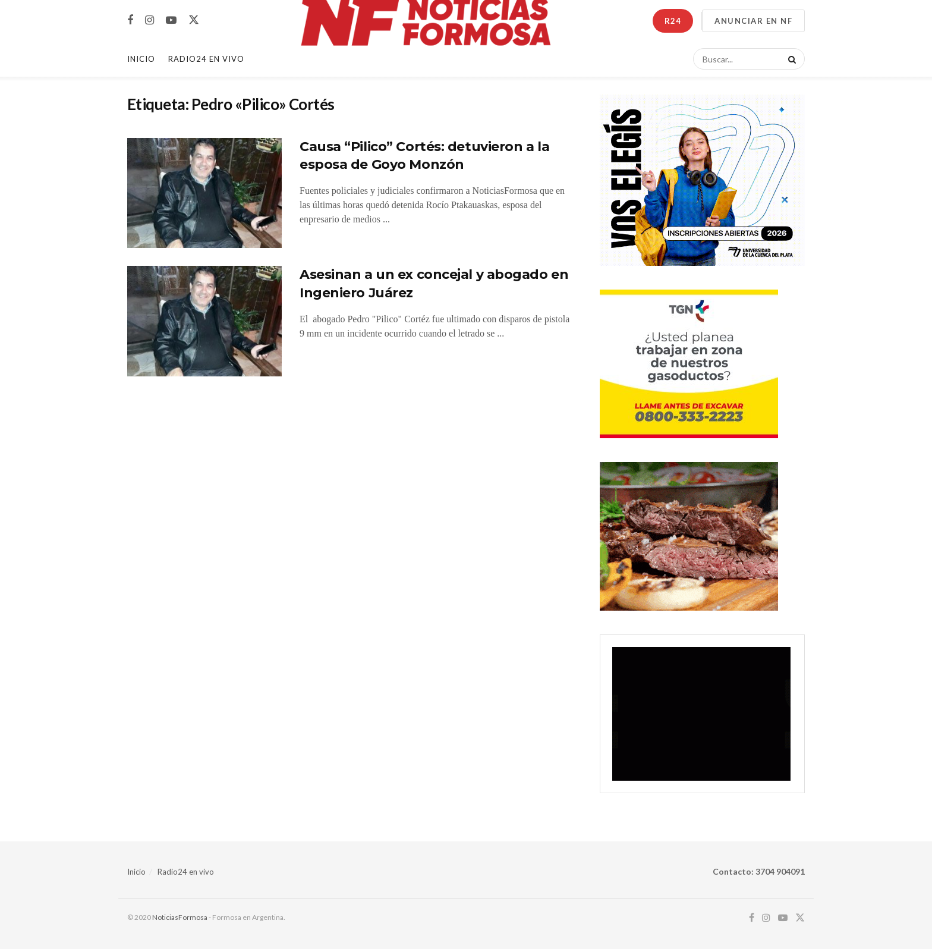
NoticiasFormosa (179, 917)
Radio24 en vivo (186, 871)
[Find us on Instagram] (149, 20)
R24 (673, 21)
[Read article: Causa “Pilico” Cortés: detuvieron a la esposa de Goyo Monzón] (204, 193)
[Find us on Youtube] (171, 20)
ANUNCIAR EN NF (753, 21)
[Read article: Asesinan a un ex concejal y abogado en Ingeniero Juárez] (204, 321)
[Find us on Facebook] (130, 20)
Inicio (141, 59)
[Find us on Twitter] (193, 20)
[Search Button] (790, 59)
